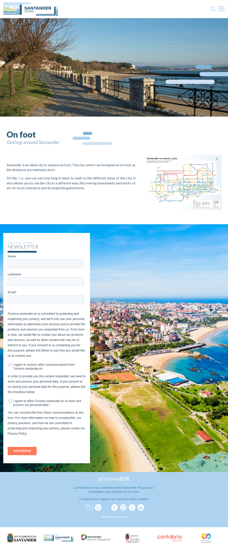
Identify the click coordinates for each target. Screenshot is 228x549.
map (21, 178)
